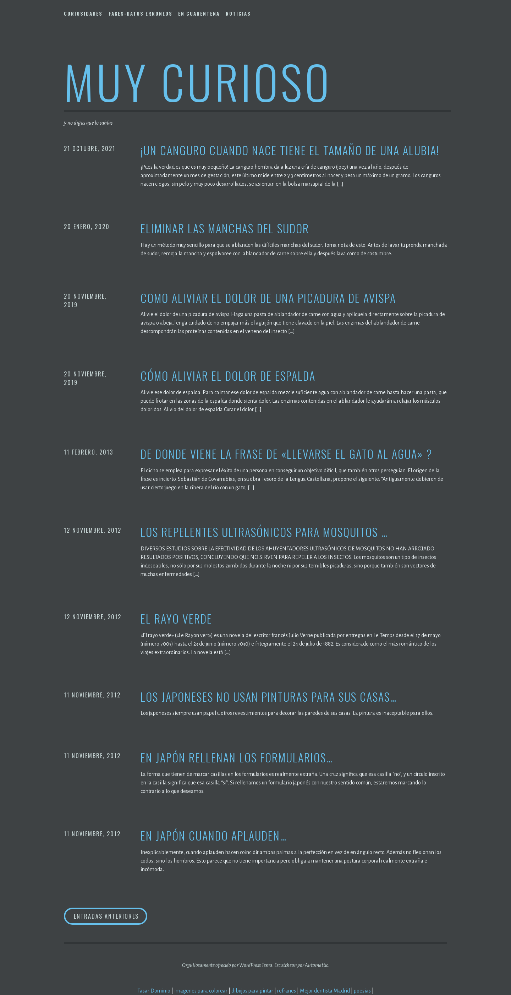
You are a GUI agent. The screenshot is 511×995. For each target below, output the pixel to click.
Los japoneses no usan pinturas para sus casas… (269, 697)
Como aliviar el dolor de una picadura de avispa (268, 298)
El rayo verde (176, 619)
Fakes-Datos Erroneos (140, 13)
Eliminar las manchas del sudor (225, 228)
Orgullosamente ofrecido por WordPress (221, 965)
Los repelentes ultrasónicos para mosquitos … (264, 532)
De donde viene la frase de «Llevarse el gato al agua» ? (286, 454)
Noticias (238, 13)
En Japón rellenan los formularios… (237, 758)
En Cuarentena (199, 13)
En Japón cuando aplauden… (214, 836)
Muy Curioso (198, 81)
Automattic (316, 965)
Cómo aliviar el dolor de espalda (228, 376)
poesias (362, 991)
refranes (286, 991)
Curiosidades (83, 13)
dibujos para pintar (252, 991)
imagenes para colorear (200, 991)
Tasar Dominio (153, 991)
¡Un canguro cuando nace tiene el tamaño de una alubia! (290, 150)
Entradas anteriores (106, 916)
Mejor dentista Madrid (325, 991)
